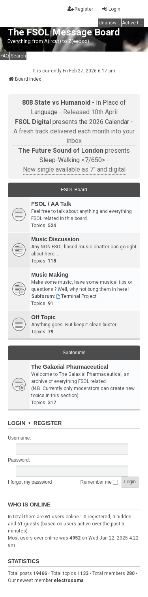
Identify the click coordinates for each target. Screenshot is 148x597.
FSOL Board (74, 189)
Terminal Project (76, 296)
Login (16, 423)
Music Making (49, 275)
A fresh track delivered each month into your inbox (74, 136)
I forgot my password (30, 482)
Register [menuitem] (80, 9)
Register (48, 423)
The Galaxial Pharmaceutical (69, 367)
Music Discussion (55, 239)
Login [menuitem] (110, 9)
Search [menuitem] (18, 56)
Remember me (99, 482)
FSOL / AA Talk (51, 204)
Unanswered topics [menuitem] (110, 23)
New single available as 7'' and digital (74, 169)
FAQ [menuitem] (4, 56)
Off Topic (43, 317)
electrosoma (68, 580)
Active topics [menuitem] (133, 23)
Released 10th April (90, 112)
